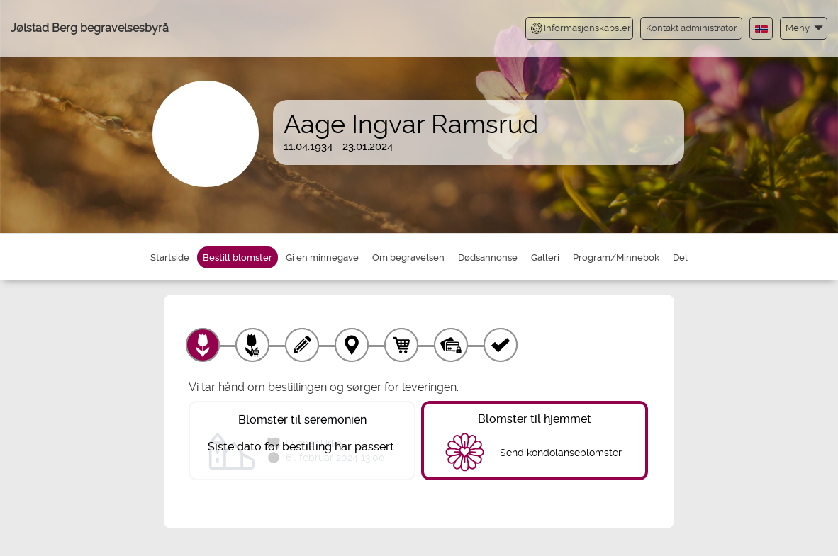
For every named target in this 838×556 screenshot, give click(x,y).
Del (680, 257)
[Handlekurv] (401, 345)
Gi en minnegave (322, 257)
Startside (169, 257)
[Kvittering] (501, 345)
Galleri (545, 257)
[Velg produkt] (203, 345)
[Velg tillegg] (252, 345)
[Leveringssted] (352, 345)
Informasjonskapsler (581, 28)
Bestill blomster (237, 257)
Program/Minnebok (616, 257)
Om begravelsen (408, 257)
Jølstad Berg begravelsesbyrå (90, 28)
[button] (803, 28)
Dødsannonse (488, 257)
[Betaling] (451, 345)
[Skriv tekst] (302, 345)
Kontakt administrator (691, 28)
